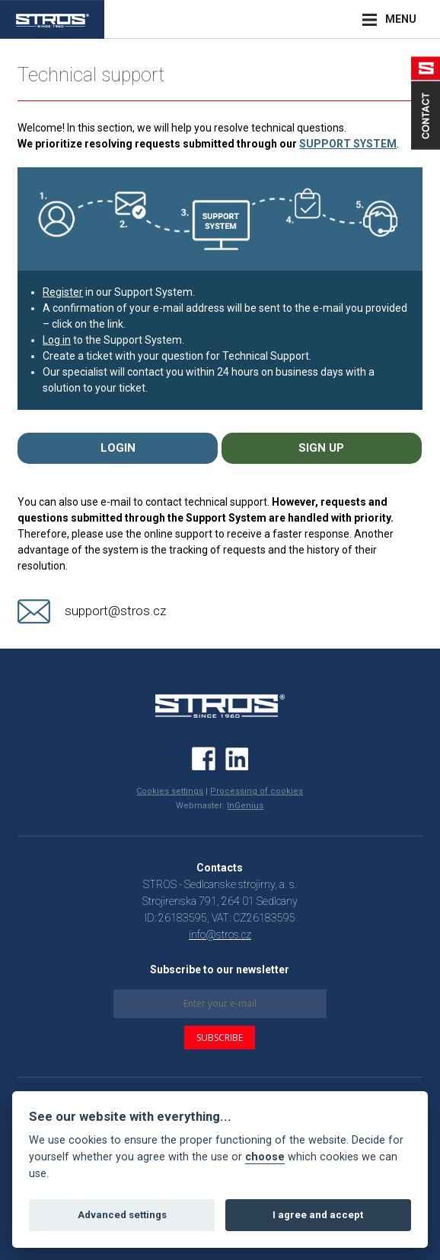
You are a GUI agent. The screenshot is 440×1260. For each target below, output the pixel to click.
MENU (400, 19)
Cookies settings (169, 791)
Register (63, 292)
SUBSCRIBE (219, 1037)
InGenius (245, 806)
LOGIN (118, 448)
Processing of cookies (256, 791)
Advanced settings (122, 1214)
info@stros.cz (220, 934)
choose (265, 1157)
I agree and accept (318, 1214)
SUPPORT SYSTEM (348, 144)
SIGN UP (321, 448)
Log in (57, 340)
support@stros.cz (115, 610)
